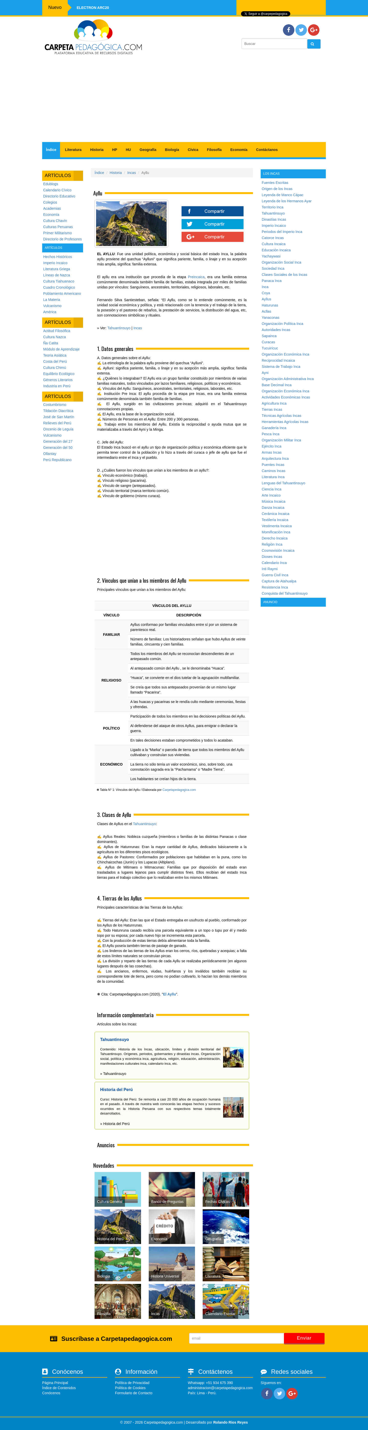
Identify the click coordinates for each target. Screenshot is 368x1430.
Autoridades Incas (276, 330)
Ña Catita (50, 343)
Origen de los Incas (277, 189)
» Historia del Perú (115, 1124)
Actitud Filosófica (56, 331)
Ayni (265, 373)
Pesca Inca (270, 434)
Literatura (73, 150)
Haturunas (270, 305)
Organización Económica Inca (285, 354)
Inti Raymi (270, 569)
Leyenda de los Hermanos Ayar (287, 201)
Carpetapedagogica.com (179, 790)
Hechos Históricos (57, 257)
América (49, 312)
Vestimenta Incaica (277, 526)
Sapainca (269, 336)
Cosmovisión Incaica (278, 550)
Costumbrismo (54, 405)
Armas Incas (272, 452)
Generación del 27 (57, 441)
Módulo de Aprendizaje (61, 349)
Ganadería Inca (274, 428)
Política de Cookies (130, 1388)
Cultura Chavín (55, 221)
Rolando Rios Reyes (230, 1422)
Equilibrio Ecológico (58, 374)
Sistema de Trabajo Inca (281, 367)
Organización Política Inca (282, 324)
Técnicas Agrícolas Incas (281, 416)
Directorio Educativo (59, 196)
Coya (266, 293)
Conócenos (51, 1393)
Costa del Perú (55, 361)
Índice (51, 150)
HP (114, 150)
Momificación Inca (276, 532)
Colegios (50, 202)
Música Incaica (273, 501)
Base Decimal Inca (277, 385)
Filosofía (214, 150)
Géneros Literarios (58, 380)
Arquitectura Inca (275, 458)
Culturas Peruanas (58, 227)
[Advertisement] (184, 101)
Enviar (304, 1338)
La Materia (51, 300)
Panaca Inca (272, 281)
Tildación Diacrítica (58, 411)
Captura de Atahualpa (279, 581)
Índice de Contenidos (59, 1388)
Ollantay (49, 454)
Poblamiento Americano (62, 293)
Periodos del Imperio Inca (282, 232)
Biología (172, 150)
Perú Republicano (57, 460)
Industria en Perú (57, 386)
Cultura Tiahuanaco (58, 281)
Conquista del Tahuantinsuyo (285, 593)
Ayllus (266, 299)
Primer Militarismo (57, 233)
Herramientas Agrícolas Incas (285, 422)
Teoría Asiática (54, 355)
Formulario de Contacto (133, 1393)
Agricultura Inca (274, 403)
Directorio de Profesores (62, 239)
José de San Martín (58, 417)
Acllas (266, 311)
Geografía (148, 150)
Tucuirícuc (270, 348)
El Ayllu (169, 994)
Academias (52, 208)
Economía (238, 150)
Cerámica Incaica (275, 514)
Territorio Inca (272, 207)
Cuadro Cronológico (59, 287)
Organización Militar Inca (281, 440)
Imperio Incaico (55, 263)
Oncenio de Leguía (58, 429)
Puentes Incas (273, 465)
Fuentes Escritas (275, 183)
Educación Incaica (276, 250)
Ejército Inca (271, 446)
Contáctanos (267, 150)
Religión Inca (272, 544)
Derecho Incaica (275, 538)
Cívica (193, 150)
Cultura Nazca (54, 337)
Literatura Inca (273, 477)
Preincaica (196, 277)
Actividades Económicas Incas (286, 397)
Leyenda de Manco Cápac (282, 195)
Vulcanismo (52, 306)
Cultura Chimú (54, 368)
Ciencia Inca (271, 489)
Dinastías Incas (274, 219)
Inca (265, 287)
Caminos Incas (273, 471)
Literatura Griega (56, 269)
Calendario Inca (274, 563)
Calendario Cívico (57, 190)
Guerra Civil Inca (275, 575)
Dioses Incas (272, 557)
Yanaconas (270, 317)
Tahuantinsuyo (118, 328)
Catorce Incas (273, 238)
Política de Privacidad (132, 1383)
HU (128, 150)
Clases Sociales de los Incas (284, 275)
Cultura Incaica (273, 244)
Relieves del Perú (57, 423)
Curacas (268, 342)
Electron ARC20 (93, 8)
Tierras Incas (272, 409)
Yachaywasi (271, 256)
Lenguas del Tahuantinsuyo (283, 483)
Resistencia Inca (275, 587)
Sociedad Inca (273, 268)
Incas (131, 173)
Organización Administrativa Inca (288, 379)
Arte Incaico (271, 495)
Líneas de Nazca (56, 275)
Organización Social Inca (281, 262)
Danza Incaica (273, 508)
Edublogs (50, 184)
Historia (96, 150)
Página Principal (55, 1383)
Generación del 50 (57, 448)
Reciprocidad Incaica (278, 360)
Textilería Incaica (275, 520)
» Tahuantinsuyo (113, 1074)
